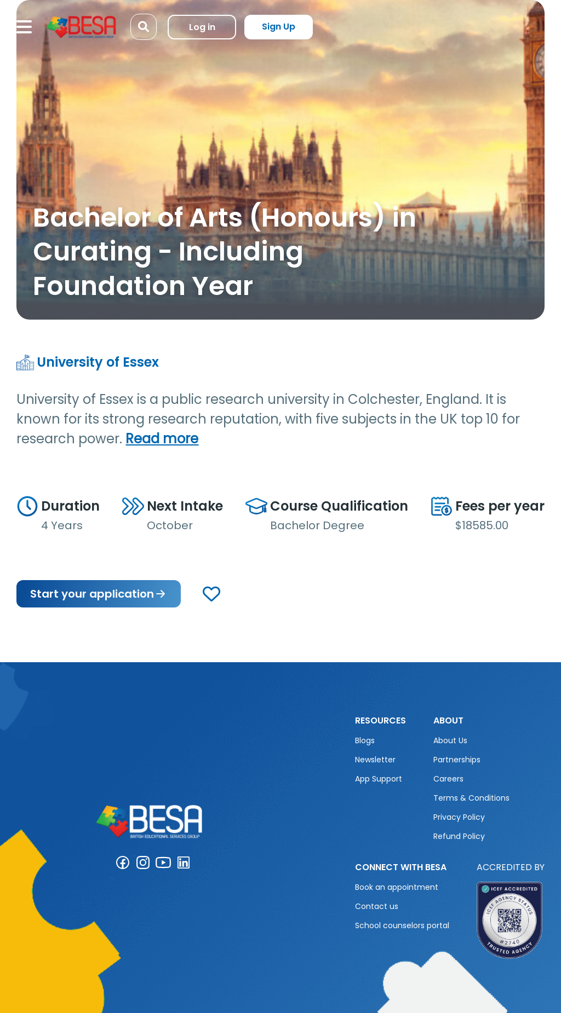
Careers (448, 778)
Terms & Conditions (471, 797)
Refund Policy (459, 836)
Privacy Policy (459, 817)
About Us (450, 740)
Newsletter (375, 759)
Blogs (365, 740)
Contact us (376, 906)
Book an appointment (396, 887)
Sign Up (278, 26)
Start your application (98, 593)
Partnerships (456, 759)
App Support (378, 778)
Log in (202, 27)
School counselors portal (402, 925)
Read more (161, 439)
